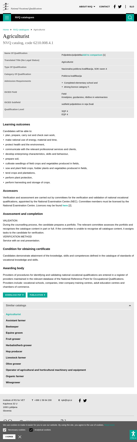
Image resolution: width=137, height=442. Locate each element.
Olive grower (13, 363)
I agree (9, 437)
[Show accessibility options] (133, 435)
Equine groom (14, 332)
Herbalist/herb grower (19, 345)
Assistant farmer (16, 320)
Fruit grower (13, 339)
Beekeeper (12, 326)
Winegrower (13, 382)
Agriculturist (13, 314)
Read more (109, 425)
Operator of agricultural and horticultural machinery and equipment (46, 370)
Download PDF (14, 295)
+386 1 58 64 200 (43, 400)
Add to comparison (92, 55)
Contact (104, 6)
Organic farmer (15, 376)
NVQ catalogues (21, 29)
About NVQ (87, 6)
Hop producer (14, 351)
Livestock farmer (16, 357)
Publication (37, 295)
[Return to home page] (22, 6)
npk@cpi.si (66, 400)
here (65, 205)
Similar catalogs (68, 305)
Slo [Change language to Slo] (132, 6)
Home (6, 29)
